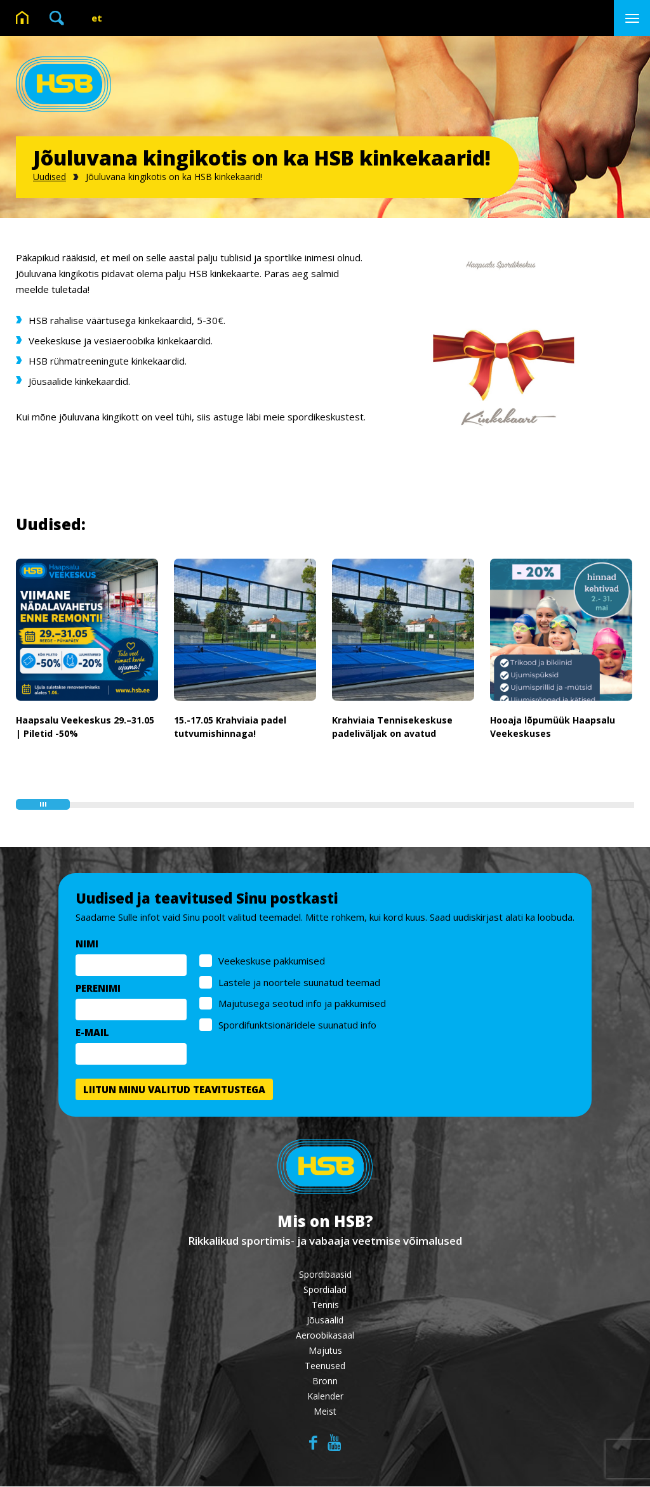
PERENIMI (98, 988)
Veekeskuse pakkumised (271, 960)
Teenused (325, 1366)
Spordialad (325, 1290)
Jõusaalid (325, 1321)
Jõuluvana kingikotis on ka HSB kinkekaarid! (174, 177)
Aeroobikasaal (325, 1336)
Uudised (49, 177)
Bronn (325, 1381)
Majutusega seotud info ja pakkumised (302, 1003)
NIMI (87, 943)
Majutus (325, 1351)
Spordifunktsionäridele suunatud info (297, 1024)
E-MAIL (92, 1032)
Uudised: (51, 524)
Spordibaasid (325, 1275)
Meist (325, 1412)
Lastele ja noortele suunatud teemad (299, 982)
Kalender (325, 1397)
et (96, 17)
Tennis (325, 1305)
